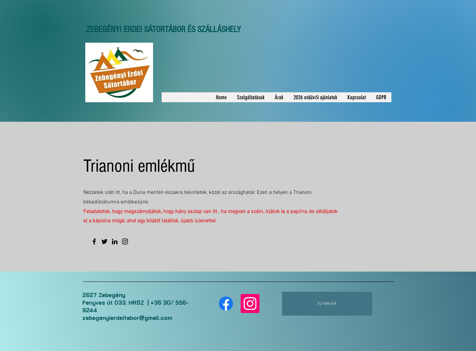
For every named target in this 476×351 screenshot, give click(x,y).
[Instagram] (125, 241)
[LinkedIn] (115, 241)
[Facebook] (94, 241)
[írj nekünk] (327, 304)
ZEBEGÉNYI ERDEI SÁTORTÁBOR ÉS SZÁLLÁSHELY (163, 29)
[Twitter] (104, 241)
